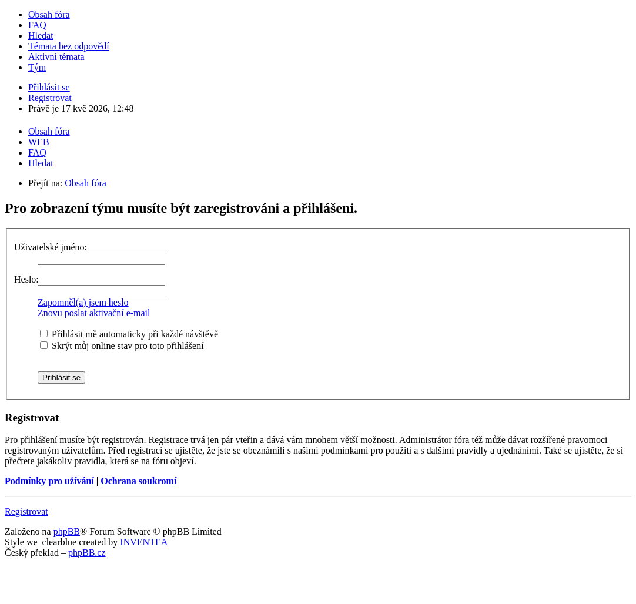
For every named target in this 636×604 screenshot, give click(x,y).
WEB (38, 142)
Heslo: (26, 279)
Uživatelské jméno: (50, 247)
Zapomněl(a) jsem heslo (83, 302)
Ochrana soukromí (138, 481)
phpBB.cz (87, 553)
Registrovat (26, 511)
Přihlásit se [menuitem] (49, 87)
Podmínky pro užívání (49, 481)
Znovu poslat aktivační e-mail (94, 313)
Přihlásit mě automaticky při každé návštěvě (129, 334)
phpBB (66, 531)
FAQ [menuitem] (37, 25)
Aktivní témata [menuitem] (56, 57)
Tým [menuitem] (37, 67)
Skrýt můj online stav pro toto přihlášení (122, 346)
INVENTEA (144, 542)
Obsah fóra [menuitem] (49, 14)
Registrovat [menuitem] (50, 98)
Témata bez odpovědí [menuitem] (68, 46)
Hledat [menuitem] (40, 36)
